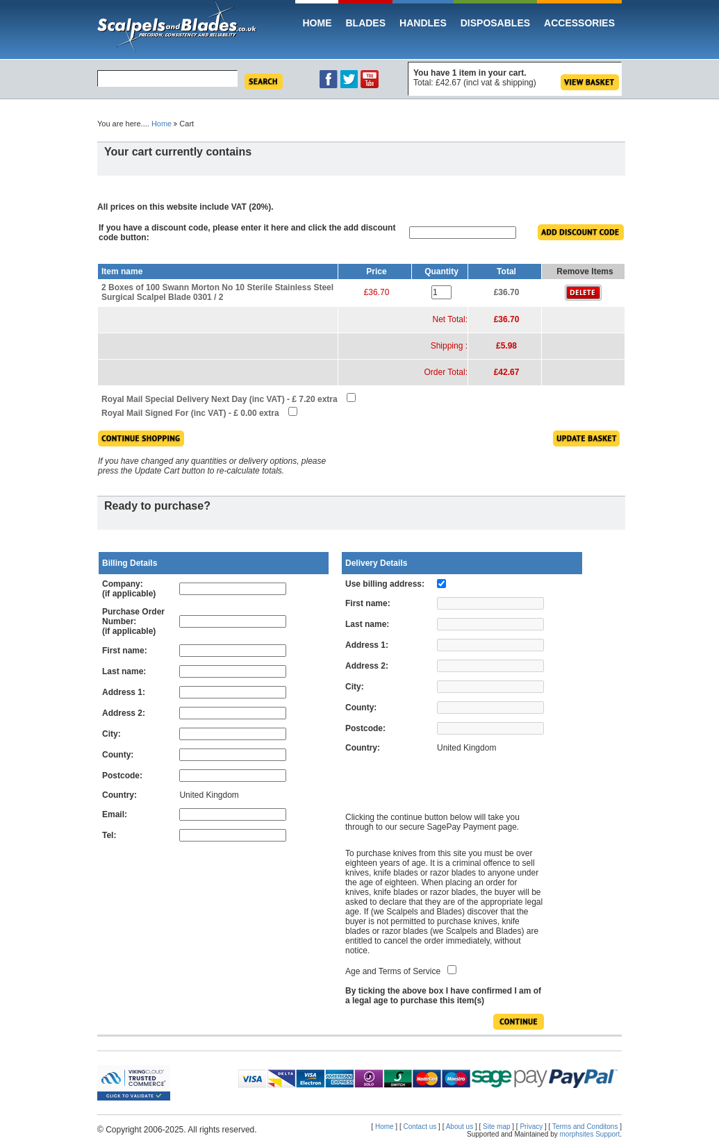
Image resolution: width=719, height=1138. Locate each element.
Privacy (531, 1126)
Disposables (495, 22)
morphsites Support (590, 1134)
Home (316, 22)
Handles (423, 22)
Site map (496, 1126)
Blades (365, 22)
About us (459, 1126)
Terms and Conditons (586, 1126)
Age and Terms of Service (392, 971)
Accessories (579, 22)
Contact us (420, 1126)
